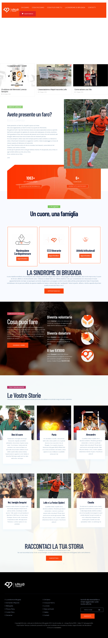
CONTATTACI (54, 558)
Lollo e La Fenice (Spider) (54, 502)
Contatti (92, 7)
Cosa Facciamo (38, 7)
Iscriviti (87, 616)
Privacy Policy (10, 609)
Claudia (91, 502)
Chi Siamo (25, 7)
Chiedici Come (18, 345)
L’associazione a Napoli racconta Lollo (52, 90)
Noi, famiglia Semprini (17, 502)
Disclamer (9, 615)
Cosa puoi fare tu (54, 7)
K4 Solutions (58, 627)
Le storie (46, 606)
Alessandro (91, 434)
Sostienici (27, 14)
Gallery (46, 612)
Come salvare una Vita (83, 90)
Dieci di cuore (17, 434)
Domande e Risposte (12, 603)
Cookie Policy (10, 612)
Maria (54, 434)
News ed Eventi (49, 609)
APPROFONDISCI (54, 291)
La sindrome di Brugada (75, 7)
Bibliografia (9, 606)
